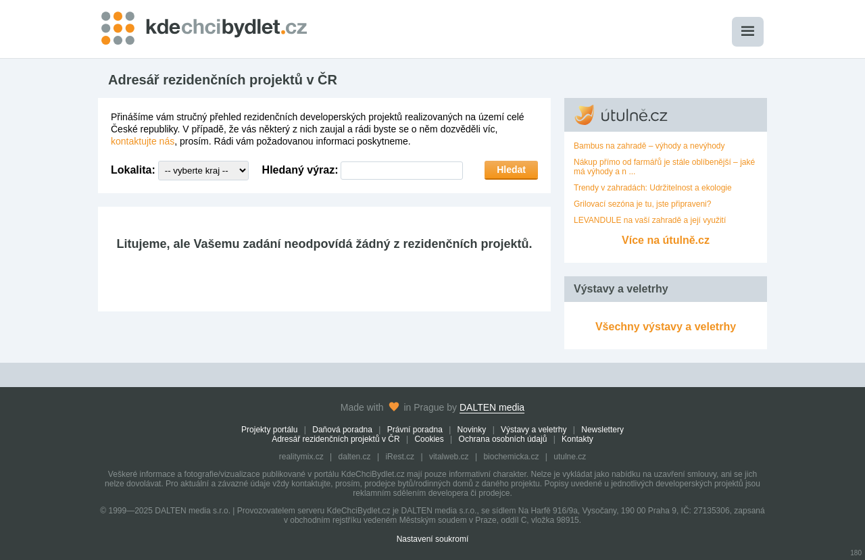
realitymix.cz (301, 456)
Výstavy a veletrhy (533, 429)
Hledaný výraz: (300, 170)
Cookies (428, 439)
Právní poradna (415, 429)
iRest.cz (399, 456)
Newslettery (602, 429)
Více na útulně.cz (666, 240)
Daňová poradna (342, 429)
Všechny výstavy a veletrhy (665, 326)
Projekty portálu (269, 429)
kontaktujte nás (142, 141)
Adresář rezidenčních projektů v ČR (335, 439)
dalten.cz (355, 456)
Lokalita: (133, 170)
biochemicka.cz (511, 456)
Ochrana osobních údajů (503, 439)
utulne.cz (569, 456)
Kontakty (577, 439)
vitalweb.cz (449, 456)
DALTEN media (492, 407)
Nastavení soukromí (433, 539)
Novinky (472, 429)
